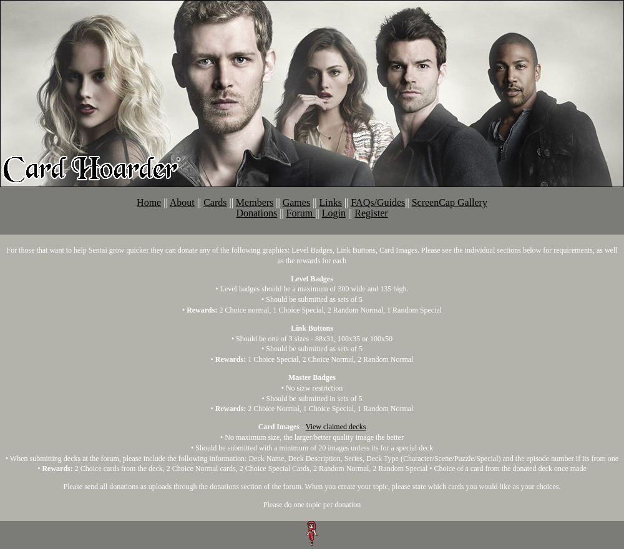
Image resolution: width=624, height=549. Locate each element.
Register (371, 213)
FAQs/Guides (378, 202)
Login (334, 213)
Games (296, 202)
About (182, 202)
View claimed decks (336, 426)
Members (254, 202)
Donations (256, 213)
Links (330, 202)
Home (149, 202)
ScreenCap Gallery (449, 202)
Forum (301, 213)
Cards (215, 202)
